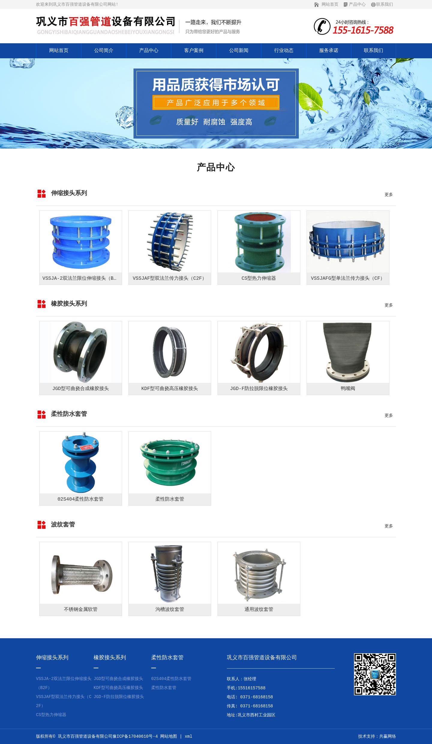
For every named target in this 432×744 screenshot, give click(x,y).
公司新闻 (238, 50)
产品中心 (357, 4)
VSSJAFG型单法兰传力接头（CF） (348, 278)
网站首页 (330, 4)
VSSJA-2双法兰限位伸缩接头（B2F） (83, 278)
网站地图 (168, 736)
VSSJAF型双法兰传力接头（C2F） (169, 278)
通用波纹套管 (258, 609)
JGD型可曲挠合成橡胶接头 (80, 389)
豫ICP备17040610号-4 (135, 736)
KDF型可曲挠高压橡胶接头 (169, 389)
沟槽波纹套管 (169, 609)
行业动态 (283, 50)
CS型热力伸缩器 (259, 278)
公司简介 (103, 50)
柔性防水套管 (69, 414)
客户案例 (193, 50)
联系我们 (384, 4)
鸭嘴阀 (348, 389)
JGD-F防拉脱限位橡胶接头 (259, 389)
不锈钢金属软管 (81, 609)
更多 (389, 194)
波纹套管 (63, 524)
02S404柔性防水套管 (81, 499)
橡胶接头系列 (69, 303)
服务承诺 (328, 50)
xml (188, 736)
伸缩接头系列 (69, 193)
